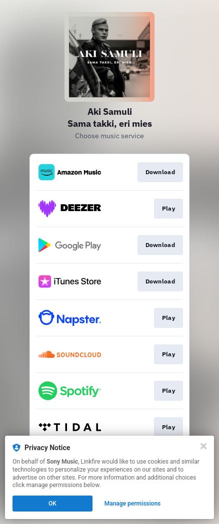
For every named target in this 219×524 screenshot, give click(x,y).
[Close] (204, 446)
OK (52, 503)
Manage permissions (132, 503)
